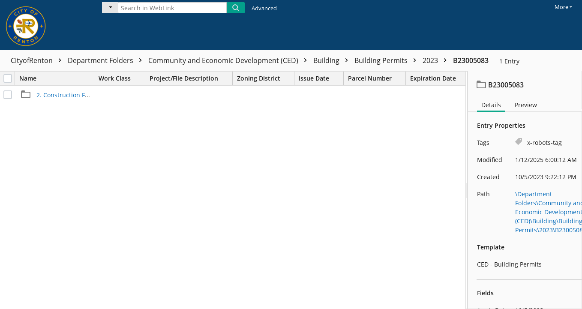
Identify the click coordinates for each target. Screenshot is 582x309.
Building (332, 60)
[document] (525, 190)
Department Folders (107, 60)
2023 (437, 60)
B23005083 (471, 60)
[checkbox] (7, 78)
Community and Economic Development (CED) (229, 60)
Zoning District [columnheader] (265, 78)
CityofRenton (38, 60)
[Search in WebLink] (172, 7)
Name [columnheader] (56, 78)
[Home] (45, 25)
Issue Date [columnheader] (321, 78)
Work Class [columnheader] (122, 78)
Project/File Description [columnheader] (191, 78)
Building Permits (387, 60)
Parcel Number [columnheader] (376, 78)
